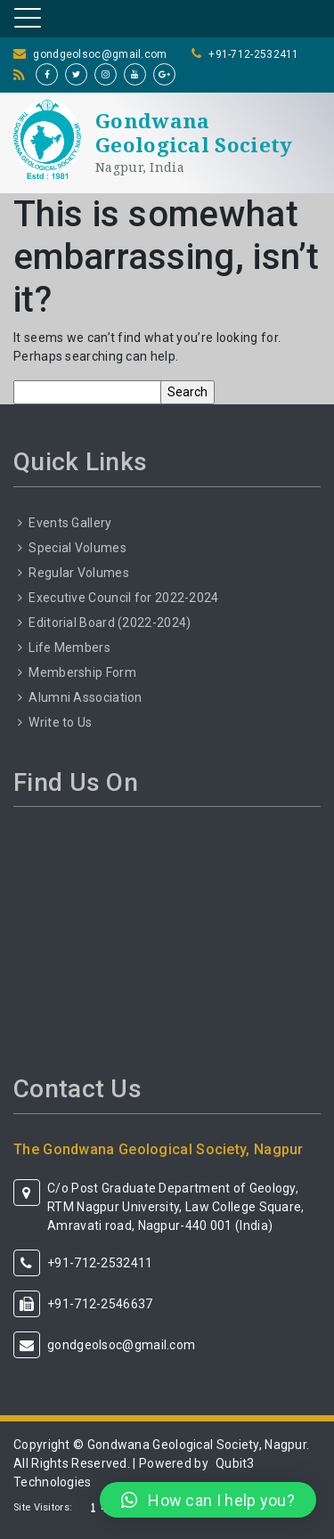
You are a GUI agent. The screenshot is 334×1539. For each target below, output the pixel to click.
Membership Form (82, 672)
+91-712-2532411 (253, 54)
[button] (208, 1500)
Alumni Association (85, 697)
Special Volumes (77, 548)
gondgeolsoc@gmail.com (100, 54)
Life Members (69, 647)
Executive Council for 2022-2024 (123, 597)
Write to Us (60, 722)
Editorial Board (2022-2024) (110, 622)
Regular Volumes (79, 573)
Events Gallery (70, 523)
